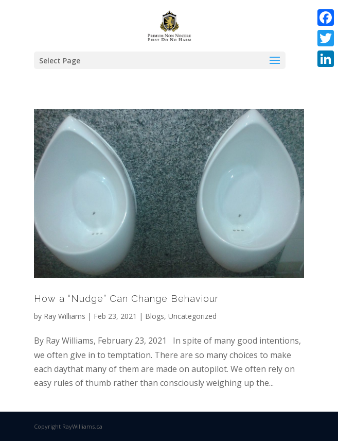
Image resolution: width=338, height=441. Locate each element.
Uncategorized (192, 316)
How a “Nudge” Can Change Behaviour (126, 298)
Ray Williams (64, 316)
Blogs (154, 316)
